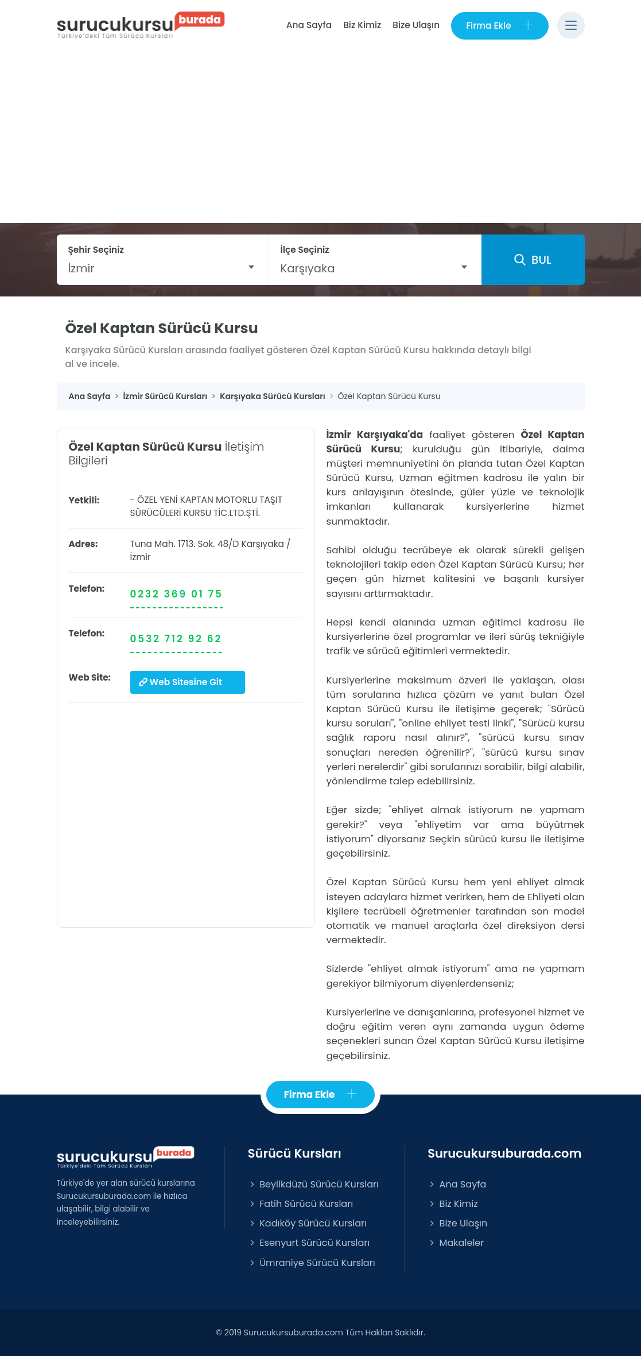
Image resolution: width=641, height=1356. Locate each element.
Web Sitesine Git (181, 682)
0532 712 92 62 (176, 639)
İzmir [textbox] (81, 268)
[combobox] (162, 268)
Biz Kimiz (362, 25)
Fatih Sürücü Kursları (300, 1203)
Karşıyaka (262, 544)
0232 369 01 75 (176, 594)
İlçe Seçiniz (305, 250)
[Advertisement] (320, 137)
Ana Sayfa (309, 25)
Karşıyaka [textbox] (308, 268)
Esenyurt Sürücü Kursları (309, 1242)
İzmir (140, 557)
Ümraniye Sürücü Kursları (311, 1262)
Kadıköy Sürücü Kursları (307, 1223)
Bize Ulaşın (416, 25)
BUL (532, 260)
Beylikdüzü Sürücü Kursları (313, 1184)
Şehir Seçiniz (96, 250)
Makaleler (456, 1242)
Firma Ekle (499, 25)
